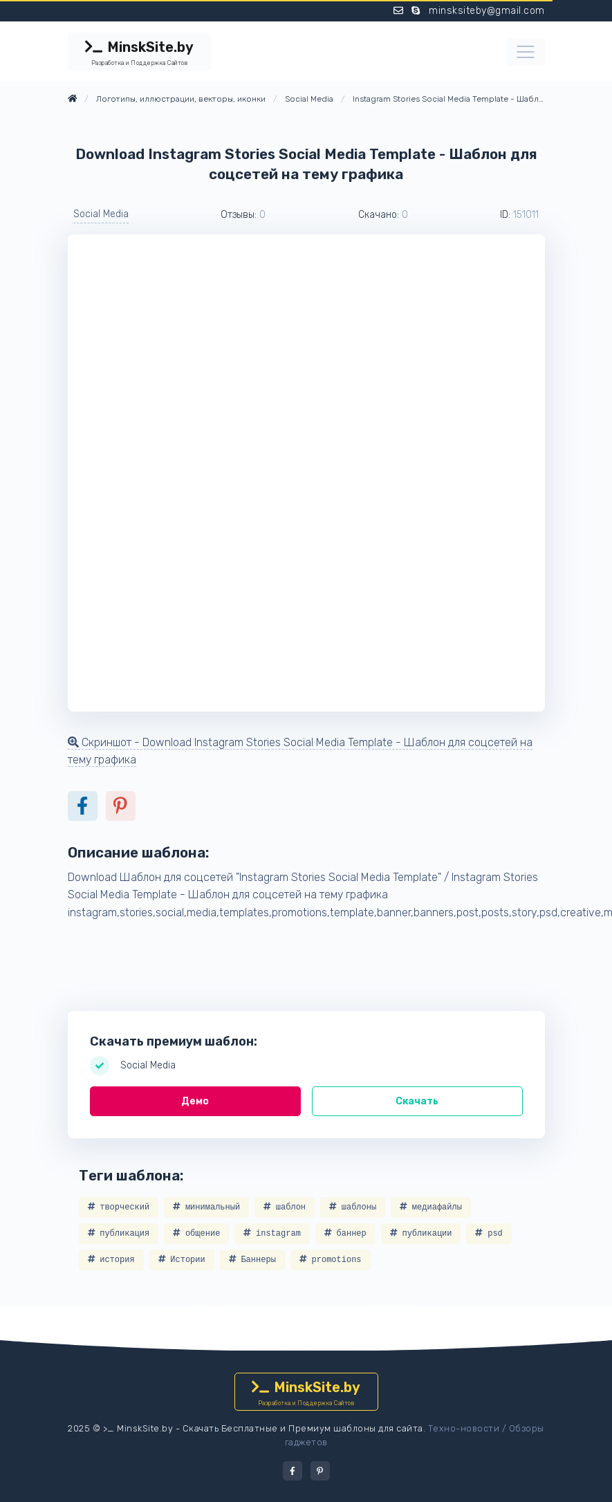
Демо (195, 1101)
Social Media (101, 214)
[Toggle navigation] (525, 52)
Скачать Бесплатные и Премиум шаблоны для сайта (303, 1428)
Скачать (417, 1101)
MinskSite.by (139, 53)
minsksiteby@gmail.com (487, 11)
